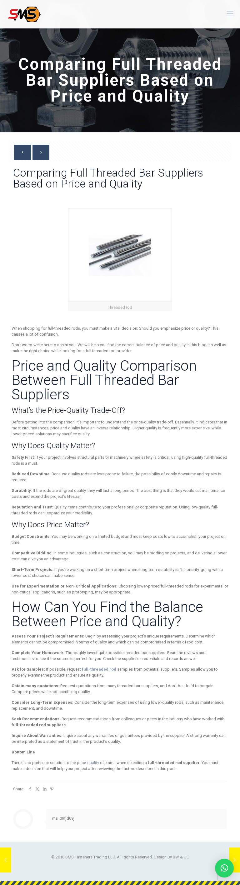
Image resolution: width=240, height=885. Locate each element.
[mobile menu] (230, 14)
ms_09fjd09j (63, 818)
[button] (224, 868)
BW (176, 857)
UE (186, 857)
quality (93, 762)
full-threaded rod (99, 669)
